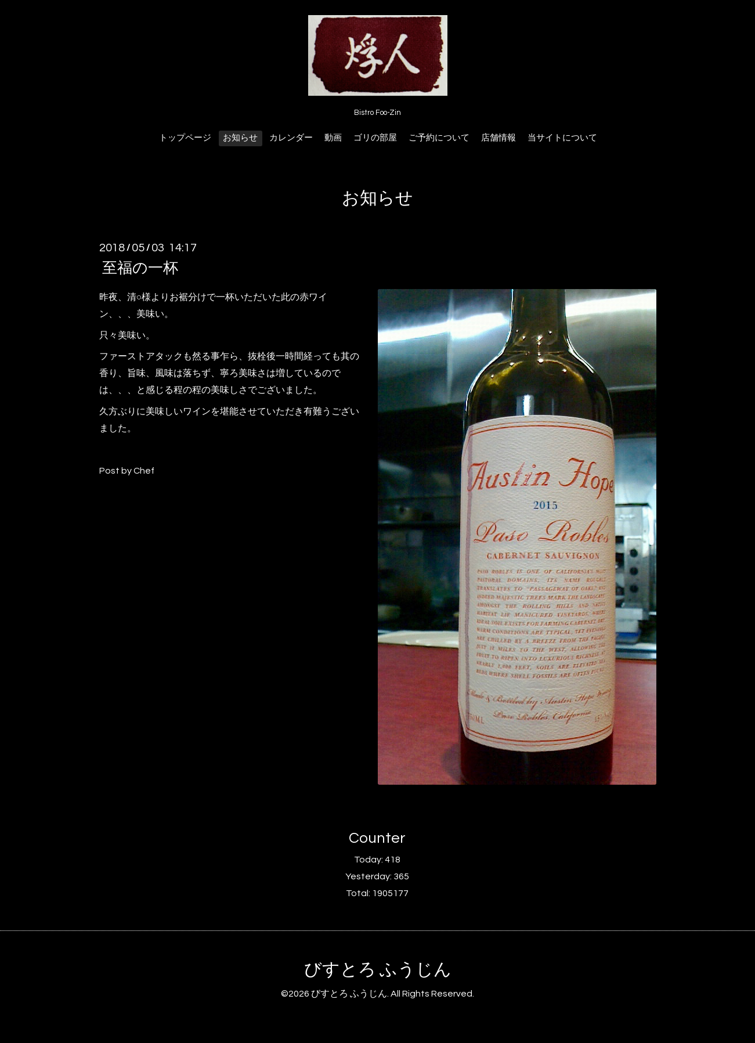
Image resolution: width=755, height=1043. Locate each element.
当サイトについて (562, 137)
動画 (333, 137)
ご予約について (439, 137)
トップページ (185, 137)
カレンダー (291, 137)
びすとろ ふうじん (377, 970)
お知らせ (240, 137)
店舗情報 (498, 137)
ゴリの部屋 (375, 137)
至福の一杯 (140, 268)
